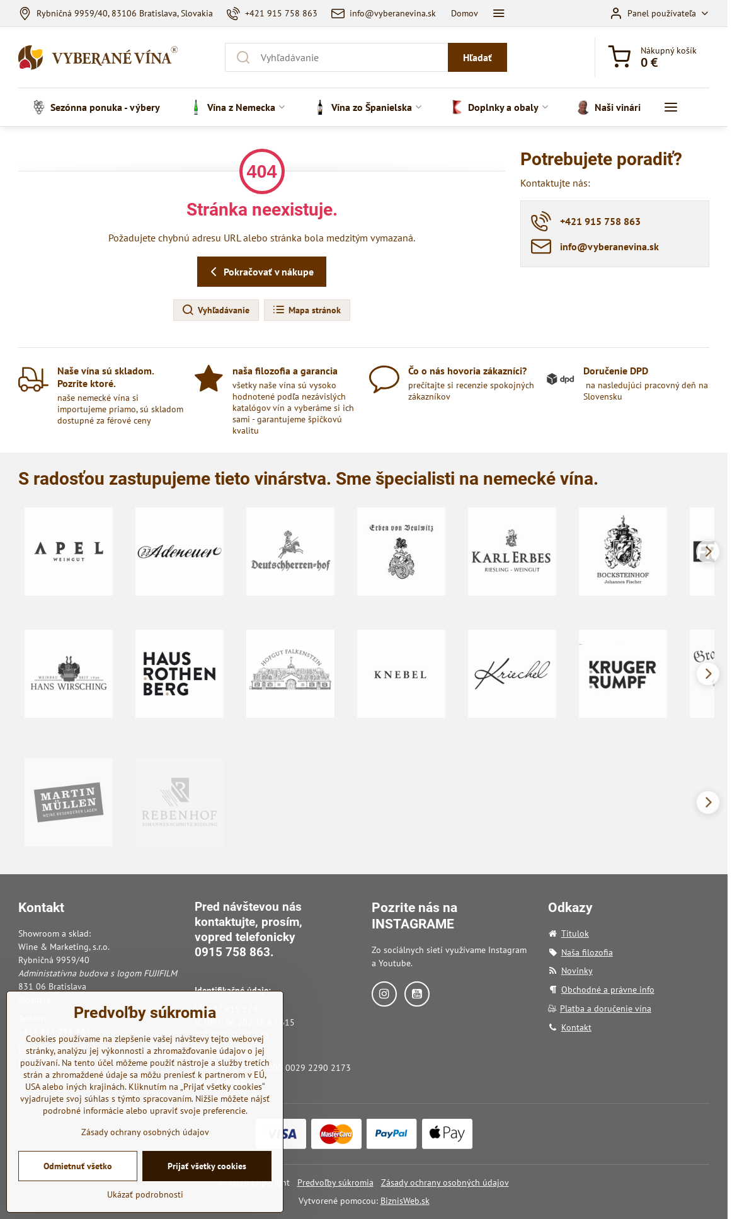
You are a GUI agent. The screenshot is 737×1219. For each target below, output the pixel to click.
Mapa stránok (306, 310)
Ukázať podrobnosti (145, 1211)
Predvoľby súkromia (335, 1182)
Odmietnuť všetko (77, 1183)
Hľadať (477, 57)
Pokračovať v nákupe (260, 271)
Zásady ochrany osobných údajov (445, 1182)
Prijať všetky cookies (207, 1183)
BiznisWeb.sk (405, 1200)
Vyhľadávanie (215, 310)
